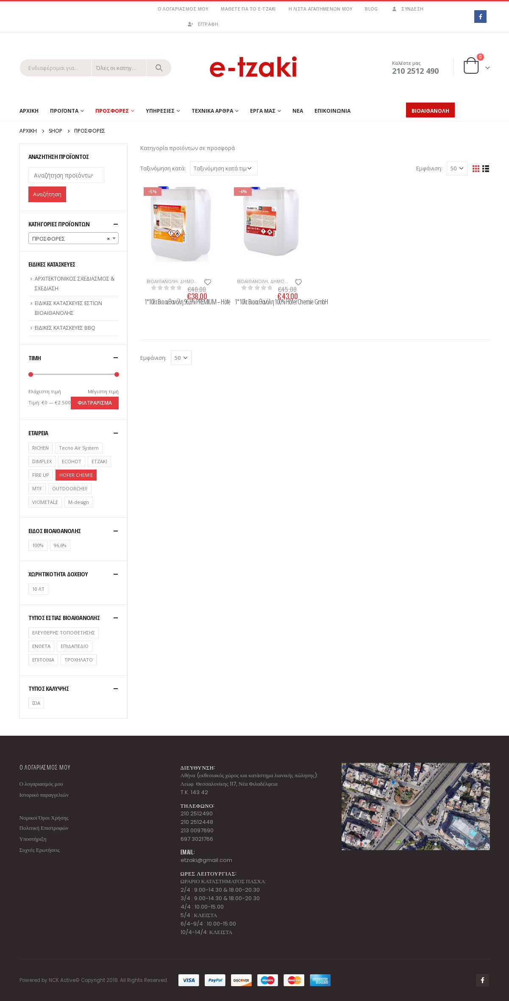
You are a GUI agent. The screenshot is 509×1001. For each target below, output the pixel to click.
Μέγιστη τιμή (103, 391)
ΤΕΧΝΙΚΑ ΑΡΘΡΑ (212, 110)
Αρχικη (29, 110)
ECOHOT (71, 461)
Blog (371, 9)
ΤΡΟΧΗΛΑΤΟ (78, 659)
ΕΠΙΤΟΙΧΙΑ (43, 659)
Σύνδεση (406, 9)
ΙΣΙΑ (36, 703)
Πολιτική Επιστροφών (44, 828)
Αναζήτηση (47, 194)
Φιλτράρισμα (95, 402)
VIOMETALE (45, 502)
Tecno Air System (79, 448)
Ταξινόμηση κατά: (163, 168)
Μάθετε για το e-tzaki (248, 9)
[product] (179, 223)
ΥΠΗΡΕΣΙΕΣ (160, 110)
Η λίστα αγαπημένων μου (321, 9)
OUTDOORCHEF (70, 488)
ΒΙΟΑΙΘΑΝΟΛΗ (162, 281)
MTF (37, 488)
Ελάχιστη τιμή (44, 391)
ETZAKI (99, 461)
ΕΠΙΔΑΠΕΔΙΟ (75, 646)
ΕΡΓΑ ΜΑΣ (262, 110)
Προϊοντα (64, 110)
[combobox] (73, 238)
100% (38, 545)
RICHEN (40, 448)
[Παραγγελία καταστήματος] (224, 168)
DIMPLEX (42, 461)
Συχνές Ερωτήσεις (39, 850)
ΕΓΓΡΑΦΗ (203, 24)
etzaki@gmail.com (206, 860)
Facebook (482, 980)
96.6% (60, 545)
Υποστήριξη (33, 839)
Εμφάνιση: (429, 168)
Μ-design (78, 502)
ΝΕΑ (297, 110)
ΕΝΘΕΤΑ (41, 646)
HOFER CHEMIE (76, 475)
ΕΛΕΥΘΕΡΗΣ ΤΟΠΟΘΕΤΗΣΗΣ (63, 632)
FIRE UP (40, 475)
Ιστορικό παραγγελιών (44, 795)
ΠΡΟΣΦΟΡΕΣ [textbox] (71, 239)
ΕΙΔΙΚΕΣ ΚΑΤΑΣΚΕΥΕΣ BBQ (65, 327)
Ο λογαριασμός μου (183, 9)
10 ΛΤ (38, 589)
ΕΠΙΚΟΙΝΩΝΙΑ (332, 110)
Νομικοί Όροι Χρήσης (44, 818)
